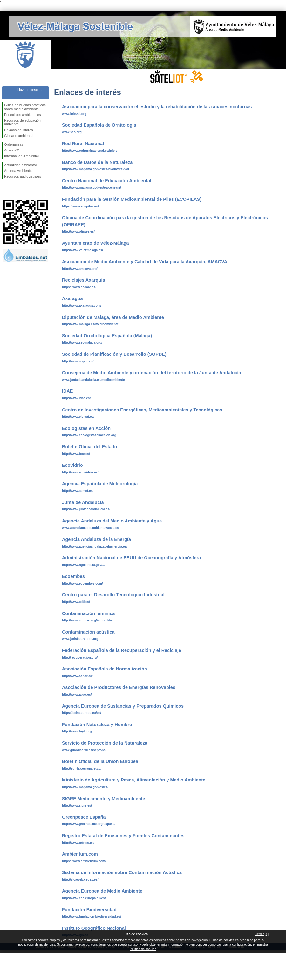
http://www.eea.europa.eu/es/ (84, 898)
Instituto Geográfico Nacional (94, 928)
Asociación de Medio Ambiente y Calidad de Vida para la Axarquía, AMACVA (144, 261)
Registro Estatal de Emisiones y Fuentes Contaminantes (123, 835)
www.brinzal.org (74, 114)
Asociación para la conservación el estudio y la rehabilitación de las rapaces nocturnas (157, 106)
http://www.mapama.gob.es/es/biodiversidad (95, 169)
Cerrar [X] (262, 934)
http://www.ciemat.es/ (78, 416)
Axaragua (72, 298)
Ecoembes (73, 576)
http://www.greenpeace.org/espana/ (88, 824)
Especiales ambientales (22, 114)
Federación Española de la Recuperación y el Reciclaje (121, 650)
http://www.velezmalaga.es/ (82, 250)
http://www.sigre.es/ (77, 805)
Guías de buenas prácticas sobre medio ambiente (25, 107)
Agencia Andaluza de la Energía (96, 539)
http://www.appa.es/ (77, 694)
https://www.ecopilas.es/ (80, 206)
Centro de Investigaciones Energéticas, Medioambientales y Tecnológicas (142, 409)
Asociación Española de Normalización (104, 668)
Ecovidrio (72, 465)
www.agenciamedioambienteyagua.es (90, 527)
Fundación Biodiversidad (89, 909)
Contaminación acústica (88, 631)
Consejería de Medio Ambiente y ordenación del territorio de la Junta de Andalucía (151, 372)
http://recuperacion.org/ (80, 657)
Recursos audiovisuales (22, 176)
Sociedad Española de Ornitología (99, 125)
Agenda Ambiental (18, 170)
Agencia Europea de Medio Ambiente (102, 890)
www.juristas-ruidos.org (80, 639)
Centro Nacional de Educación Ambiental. (107, 180)
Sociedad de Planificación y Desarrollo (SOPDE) (114, 354)
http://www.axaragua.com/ (81, 305)
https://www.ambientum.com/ (84, 861)
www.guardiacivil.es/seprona (84, 750)
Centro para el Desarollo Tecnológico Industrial (113, 594)
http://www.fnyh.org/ (77, 731)
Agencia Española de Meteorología (100, 483)
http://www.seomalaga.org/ (82, 342)
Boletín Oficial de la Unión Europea (100, 761)
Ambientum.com (80, 854)
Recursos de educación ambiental (22, 122)
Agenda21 (12, 150)
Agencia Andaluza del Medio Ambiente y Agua (112, 520)
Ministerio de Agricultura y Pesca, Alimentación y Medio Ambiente (133, 779)
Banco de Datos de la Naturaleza (97, 162)
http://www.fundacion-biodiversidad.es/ (91, 916)
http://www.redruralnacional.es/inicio (90, 150)
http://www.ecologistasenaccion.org (89, 435)
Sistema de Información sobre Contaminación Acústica (122, 872)
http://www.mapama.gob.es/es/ (85, 787)
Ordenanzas (13, 144)
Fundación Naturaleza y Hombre (97, 724)
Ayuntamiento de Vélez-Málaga (95, 243)
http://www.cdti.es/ (76, 602)
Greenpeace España (84, 817)
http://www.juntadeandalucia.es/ (86, 509)
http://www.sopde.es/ (78, 361)
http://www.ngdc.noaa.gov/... (83, 565)
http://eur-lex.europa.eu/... (81, 768)
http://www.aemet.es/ (77, 491)
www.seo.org (72, 132)
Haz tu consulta (29, 90)
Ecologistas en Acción (86, 428)
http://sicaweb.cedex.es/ (80, 879)
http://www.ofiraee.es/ (78, 231)
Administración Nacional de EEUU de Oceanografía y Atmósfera (131, 557)
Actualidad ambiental (20, 165)
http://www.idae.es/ (76, 398)
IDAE (67, 391)
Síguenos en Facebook (5, 189)
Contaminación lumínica (88, 613)
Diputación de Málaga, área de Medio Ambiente (113, 317)
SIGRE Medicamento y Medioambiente (103, 798)
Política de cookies (143, 949)
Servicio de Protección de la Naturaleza (104, 743)
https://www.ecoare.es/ (79, 287)
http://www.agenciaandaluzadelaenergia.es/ (94, 546)
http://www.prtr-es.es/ (78, 842)
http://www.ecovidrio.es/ (80, 472)
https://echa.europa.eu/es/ (81, 713)
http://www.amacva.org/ (80, 268)
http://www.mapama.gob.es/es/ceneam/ (91, 187)
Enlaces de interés (18, 130)
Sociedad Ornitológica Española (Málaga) (107, 335)
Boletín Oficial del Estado (89, 446)
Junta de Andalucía (83, 502)
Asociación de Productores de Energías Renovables (118, 687)
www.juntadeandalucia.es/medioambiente (93, 380)
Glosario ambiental (18, 135)
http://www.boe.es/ (76, 454)
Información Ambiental (21, 156)
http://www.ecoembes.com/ (82, 583)
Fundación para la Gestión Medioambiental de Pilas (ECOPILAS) (131, 199)
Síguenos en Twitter (16, 189)
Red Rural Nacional (83, 143)
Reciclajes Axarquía (83, 280)
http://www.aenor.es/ (77, 676)
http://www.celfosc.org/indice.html (87, 620)
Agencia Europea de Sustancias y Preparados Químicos (123, 706)
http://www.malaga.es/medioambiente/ (90, 324)
